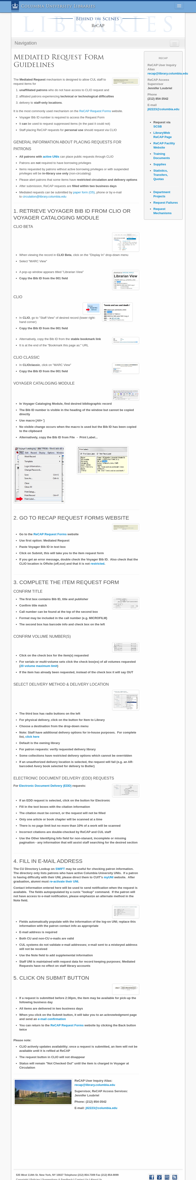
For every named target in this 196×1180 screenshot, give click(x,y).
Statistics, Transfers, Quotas (160, 175)
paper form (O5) (84, 192)
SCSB (157, 126)
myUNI (108, 865)
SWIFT (60, 857)
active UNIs (51, 156)
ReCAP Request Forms (95, 111)
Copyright (22, 1167)
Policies (35, 1167)
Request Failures (165, 202)
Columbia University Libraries (58, 6)
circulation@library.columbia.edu (44, 196)
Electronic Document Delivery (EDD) (45, 774)
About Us (96, 1167)
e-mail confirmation (52, 1007)
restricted (97, 552)
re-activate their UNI (64, 869)
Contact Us (81, 1167)
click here (32, 724)
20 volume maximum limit (38, 654)
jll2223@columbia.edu (101, 1096)
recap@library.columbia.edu (95, 1073)
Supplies (159, 164)
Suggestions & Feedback (57, 1167)
